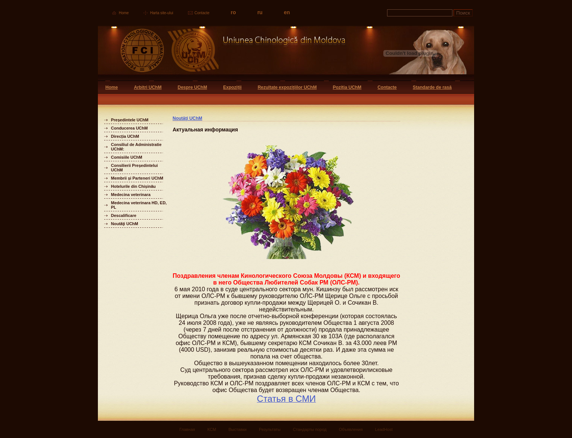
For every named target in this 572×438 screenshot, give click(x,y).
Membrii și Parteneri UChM (137, 178)
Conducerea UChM (129, 128)
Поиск (463, 13)
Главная (187, 429)
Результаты (270, 429)
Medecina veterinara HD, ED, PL (139, 205)
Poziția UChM (347, 87)
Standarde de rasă (432, 87)
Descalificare (123, 215)
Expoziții (232, 87)
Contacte (202, 13)
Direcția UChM (125, 136)
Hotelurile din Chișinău (133, 186)
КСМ (211, 429)
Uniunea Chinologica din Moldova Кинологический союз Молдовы (222, 53)
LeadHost (384, 429)
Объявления (351, 429)
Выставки (237, 429)
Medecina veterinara (131, 194)
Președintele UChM (129, 120)
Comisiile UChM (126, 157)
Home (124, 13)
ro (233, 12)
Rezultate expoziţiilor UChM (287, 87)
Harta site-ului (161, 13)
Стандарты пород (310, 429)
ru (260, 12)
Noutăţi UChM (124, 223)
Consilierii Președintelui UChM (134, 167)
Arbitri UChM (147, 87)
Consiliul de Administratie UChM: (136, 146)
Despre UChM (192, 87)
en (287, 12)
